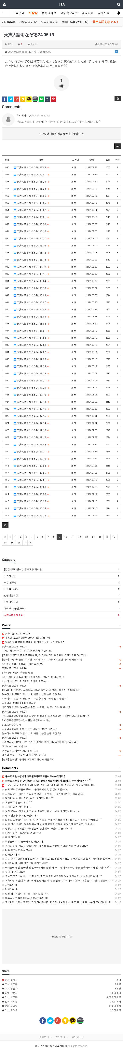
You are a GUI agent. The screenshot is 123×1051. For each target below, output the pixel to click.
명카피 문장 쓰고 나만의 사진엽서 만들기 (24, 755)
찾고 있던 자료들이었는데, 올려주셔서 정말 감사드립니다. (35, 789)
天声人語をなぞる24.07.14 (31, 423)
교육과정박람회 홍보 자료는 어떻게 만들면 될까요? (29, 729)
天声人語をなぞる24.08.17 (31, 238)
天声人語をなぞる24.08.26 (31, 195)
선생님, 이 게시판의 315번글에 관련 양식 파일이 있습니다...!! (37, 828)
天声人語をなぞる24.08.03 (31, 323)
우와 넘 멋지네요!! (13, 871)
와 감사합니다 (11, 837)
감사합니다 (9, 884)
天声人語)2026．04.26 (14, 668)
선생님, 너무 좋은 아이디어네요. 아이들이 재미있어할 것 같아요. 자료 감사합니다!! (48, 785)
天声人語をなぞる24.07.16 (31, 408)
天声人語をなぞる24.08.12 (31, 266)
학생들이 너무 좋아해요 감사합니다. (23, 841)
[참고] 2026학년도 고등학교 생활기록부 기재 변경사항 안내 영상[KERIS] (41, 689)
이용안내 (44, 1036)
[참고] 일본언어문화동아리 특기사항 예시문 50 (27, 759)
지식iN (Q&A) (11, 588)
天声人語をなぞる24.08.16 (31, 245)
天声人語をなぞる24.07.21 (31, 380)
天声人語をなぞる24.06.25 (31, 501)
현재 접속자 (11, 979)
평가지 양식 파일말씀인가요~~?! (21, 832)
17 (114, 537)
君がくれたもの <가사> (14, 746)
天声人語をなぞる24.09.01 (31, 174)
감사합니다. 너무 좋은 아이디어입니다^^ (25, 863)
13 (86, 537)
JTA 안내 (19, 13)
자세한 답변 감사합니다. (16, 806)
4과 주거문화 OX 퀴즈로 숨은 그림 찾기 (23, 663)
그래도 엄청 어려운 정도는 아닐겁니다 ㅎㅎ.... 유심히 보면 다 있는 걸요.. (43, 793)
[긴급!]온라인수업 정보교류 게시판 (23, 569)
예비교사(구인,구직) (75, 22)
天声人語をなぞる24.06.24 (31, 508)
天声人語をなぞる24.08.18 (31, 231)
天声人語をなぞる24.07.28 (31, 345)
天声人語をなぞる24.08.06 (31, 309)
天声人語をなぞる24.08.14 (31, 252)
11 (72, 537)
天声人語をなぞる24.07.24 (31, 366)
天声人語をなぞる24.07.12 (31, 437)
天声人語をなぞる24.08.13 (31, 259)
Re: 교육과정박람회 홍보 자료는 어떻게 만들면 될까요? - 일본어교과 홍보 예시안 (46, 716)
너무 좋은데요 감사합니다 (17, 850)
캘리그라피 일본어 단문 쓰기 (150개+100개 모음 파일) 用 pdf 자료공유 (40, 742)
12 (79, 537)
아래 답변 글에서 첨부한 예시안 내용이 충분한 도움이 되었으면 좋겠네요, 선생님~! (48, 824)
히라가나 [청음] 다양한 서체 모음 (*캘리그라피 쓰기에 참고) (34, 698)
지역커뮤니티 (49, 22)
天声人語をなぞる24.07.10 (31, 458)
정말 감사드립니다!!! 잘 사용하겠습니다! (25, 893)
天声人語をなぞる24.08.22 (31, 210)
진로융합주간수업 (11, 724)
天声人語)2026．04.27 (14, 646)
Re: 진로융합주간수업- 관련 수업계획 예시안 (26, 720)
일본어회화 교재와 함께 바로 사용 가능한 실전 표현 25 (31, 733)
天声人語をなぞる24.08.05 (31, 316)
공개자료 (103, 13)
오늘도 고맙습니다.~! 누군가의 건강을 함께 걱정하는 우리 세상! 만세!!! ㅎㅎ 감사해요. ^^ (52, 819)
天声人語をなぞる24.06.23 (31, 515)
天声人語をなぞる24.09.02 (31, 167)
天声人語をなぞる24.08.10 (31, 288)
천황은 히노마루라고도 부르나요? (20, 750)
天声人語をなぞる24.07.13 (31, 430)
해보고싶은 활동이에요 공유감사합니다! (25, 897)
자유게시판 (10, 575)
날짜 (91, 159)
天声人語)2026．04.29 (16, 633)
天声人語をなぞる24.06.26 (31, 494)
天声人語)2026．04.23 (14, 737)
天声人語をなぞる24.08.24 (31, 281)
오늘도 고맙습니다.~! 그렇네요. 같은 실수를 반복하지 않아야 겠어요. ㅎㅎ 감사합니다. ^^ (52, 876)
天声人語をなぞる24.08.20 (31, 224)
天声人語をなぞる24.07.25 (31, 359)
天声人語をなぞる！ (105, 22)
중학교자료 (48, 13)
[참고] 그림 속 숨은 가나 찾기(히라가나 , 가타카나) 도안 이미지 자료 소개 (42, 659)
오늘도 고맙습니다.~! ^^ (17, 802)
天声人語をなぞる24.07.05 (31, 472)
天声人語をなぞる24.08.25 (31, 202)
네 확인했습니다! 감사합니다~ (20, 815)
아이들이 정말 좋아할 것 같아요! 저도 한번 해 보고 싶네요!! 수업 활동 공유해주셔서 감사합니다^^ (56, 867)
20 (19, 542)
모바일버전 (78, 1036)
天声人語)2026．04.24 (14, 711)
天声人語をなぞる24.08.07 (31, 302)
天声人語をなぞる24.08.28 (31, 188)
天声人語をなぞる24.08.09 (31, 295)
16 (107, 537)
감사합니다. (10, 889)
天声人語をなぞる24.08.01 (31, 330)
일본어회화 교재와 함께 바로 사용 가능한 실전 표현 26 (31, 694)
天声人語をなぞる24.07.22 (31, 373)
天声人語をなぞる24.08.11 (31, 273)
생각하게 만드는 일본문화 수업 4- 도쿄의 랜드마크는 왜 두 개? (36, 707)
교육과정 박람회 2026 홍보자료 (19, 702)
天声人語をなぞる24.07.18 (31, 401)
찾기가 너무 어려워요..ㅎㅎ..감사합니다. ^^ (27, 798)
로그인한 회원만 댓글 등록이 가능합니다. (61, 133)
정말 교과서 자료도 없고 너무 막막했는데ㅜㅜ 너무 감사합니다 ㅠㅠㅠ (41, 811)
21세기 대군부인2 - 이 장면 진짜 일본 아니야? (27, 650)
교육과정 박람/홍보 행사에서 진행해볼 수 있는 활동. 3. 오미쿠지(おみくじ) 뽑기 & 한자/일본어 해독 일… (60, 880)
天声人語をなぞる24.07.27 (31, 352)
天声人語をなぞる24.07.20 (31, 387)
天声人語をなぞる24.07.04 (31, 444)
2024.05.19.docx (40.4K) (61, 51)
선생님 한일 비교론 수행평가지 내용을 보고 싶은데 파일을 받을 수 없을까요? (45, 845)
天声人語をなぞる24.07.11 (31, 451)
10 (65, 537)
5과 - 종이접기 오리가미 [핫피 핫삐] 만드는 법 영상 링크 (33, 676)
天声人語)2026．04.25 (14, 685)
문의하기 (60, 1036)
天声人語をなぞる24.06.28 (31, 487)
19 (12, 542)
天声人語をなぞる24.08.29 (31, 181)
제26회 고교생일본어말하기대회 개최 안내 (26, 637)
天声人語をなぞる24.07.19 (31, 394)
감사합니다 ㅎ (11, 854)
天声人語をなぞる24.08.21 (31, 217)
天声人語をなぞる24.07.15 (31, 416)
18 (5, 542)
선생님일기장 (28, 22)
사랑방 (33, 13)
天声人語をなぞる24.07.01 (31, 479)
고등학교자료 (69, 13)
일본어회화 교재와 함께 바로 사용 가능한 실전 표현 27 (33, 642)
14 (93, 537)
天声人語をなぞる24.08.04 (31, 337)
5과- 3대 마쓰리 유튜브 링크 (17, 672)
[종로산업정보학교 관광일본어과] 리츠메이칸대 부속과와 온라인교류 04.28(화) (45, 655)
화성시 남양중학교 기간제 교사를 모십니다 (25, 681)
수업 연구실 (10, 582)
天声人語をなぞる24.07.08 (31, 465)
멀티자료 (88, 13)
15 (100, 537)
